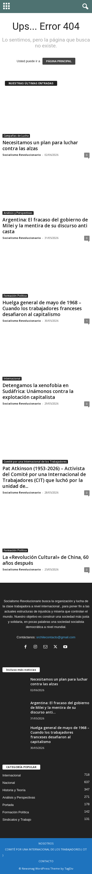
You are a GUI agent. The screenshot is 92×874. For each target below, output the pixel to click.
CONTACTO (46, 861)
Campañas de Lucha (16, 135)
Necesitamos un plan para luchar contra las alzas (40, 145)
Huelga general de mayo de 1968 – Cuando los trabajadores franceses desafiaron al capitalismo (42, 308)
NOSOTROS (46, 843)
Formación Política (15, 295)
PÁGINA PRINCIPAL (59, 61)
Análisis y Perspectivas (18, 213)
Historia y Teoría (14, 790)
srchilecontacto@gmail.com (55, 637)
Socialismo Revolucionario (21, 155)
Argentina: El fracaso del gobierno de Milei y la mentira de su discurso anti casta (45, 226)
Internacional (12, 378)
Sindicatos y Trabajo (16, 819)
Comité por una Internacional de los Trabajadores (35, 461)
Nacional (8, 783)
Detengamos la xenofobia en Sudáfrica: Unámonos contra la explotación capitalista (37, 391)
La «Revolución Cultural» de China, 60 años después (45, 560)
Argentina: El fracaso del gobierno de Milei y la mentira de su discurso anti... (59, 707)
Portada (8, 805)
